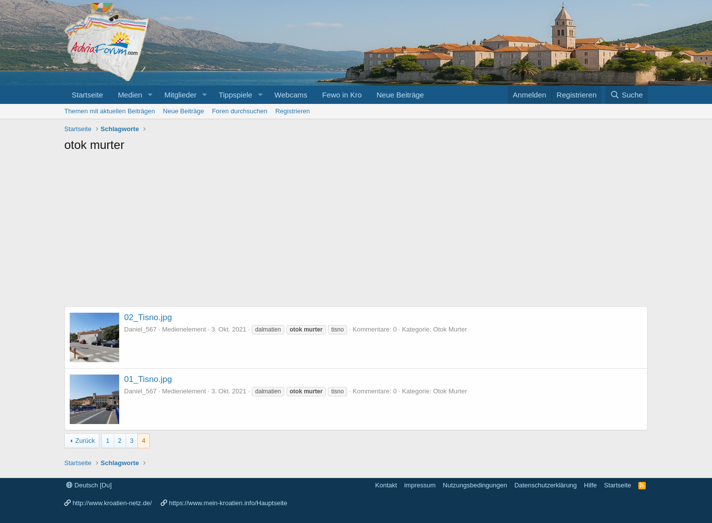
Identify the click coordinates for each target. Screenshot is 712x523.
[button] (150, 95)
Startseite (87, 95)
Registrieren (292, 111)
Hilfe (590, 485)
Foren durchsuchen (239, 111)
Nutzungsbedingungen (475, 485)
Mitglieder (180, 95)
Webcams (290, 95)
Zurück (85, 440)
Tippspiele (235, 95)
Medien (130, 95)
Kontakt (386, 485)
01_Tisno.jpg (148, 379)
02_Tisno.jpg (148, 317)
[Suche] (626, 95)
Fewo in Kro (341, 95)
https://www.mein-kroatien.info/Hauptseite (228, 503)
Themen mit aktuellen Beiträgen (109, 111)
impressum (420, 485)
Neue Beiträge (400, 95)
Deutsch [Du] (89, 485)
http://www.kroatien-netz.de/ (112, 503)
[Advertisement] (356, 232)
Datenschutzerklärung (545, 485)
